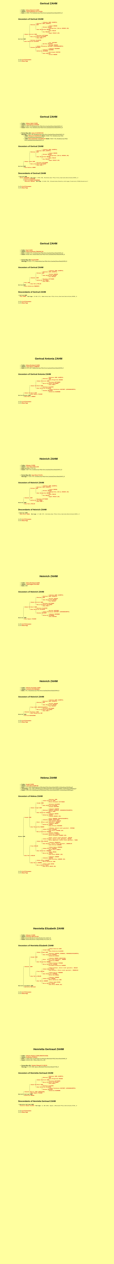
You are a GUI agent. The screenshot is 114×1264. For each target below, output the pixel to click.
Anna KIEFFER (46, 59)
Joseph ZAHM (30, 886)
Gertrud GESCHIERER (33, 778)
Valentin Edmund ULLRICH (39, 1209)
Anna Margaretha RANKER (37, 935)
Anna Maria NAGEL (37, 534)
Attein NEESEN (53, 61)
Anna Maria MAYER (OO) (49, 982)
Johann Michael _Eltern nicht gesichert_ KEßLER (57, 949)
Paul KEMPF (35, 291)
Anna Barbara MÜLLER (55, 928)
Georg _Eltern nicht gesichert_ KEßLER (60, 948)
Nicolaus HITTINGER (42, 38)
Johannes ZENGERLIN (54, 953)
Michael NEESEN (47, 28)
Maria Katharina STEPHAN (44, 940)
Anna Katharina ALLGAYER (34, 11)
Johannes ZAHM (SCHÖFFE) (50, 22)
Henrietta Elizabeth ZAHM (48, 1054)
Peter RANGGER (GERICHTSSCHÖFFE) (58, 925)
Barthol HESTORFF (48, 48)
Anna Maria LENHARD (36, 978)
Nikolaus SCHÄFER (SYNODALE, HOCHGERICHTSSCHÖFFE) (58, 915)
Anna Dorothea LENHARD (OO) (57, 973)
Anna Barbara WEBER (32, 141)
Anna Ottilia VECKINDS (55, 933)
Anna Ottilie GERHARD (55, 956)
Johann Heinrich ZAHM (32, 10)
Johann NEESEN (53, 27)
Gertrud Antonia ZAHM (48, 404)
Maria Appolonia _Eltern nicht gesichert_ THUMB (63, 950)
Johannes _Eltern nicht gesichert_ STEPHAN (61, 936)
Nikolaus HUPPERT (30, 203)
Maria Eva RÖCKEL (48, 966)
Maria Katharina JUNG (49, 976)
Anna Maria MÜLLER (36, 318)
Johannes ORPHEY (53, 930)
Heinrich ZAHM (49, 518)
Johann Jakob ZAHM (32, 140)
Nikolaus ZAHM (35, 25)
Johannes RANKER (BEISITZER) (51, 926)
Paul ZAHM (29, 282)
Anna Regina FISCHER (36, 443)
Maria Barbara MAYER (42, 981)
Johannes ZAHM (35, 311)
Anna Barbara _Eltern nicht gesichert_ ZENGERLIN (57, 955)
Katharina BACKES (48, 920)
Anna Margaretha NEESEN (43, 31)
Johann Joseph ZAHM (36, 912)
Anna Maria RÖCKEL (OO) (56, 968)
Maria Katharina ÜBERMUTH (34, 283)
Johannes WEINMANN (54, 54)
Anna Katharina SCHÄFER (43, 918)
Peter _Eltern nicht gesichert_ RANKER (48, 929)
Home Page (25, 67)
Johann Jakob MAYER (48, 979)
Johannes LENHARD (54, 971)
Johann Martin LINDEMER (50, 960)
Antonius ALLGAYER (36, 44)
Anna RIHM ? (40, 41)
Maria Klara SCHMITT (55, 962)
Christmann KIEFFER (54, 58)
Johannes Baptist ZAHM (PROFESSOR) (37, 1199)
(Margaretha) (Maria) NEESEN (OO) (59, 29)
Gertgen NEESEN (53, 49)
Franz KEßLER (34, 958)
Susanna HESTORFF (35, 52)
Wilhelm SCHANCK (53, 942)
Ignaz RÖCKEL (53, 965)
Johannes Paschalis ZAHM (33, 776)
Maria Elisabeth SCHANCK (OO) (57, 945)
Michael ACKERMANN (34, 152)
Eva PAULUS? (46, 34)
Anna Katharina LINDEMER (44, 963)
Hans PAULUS (52, 32)
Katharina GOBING (31, 1201)
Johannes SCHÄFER (54, 913)
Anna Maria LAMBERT (33, 412)
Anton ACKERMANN (37, 149)
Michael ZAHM (40, 305)
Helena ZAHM (48, 880)
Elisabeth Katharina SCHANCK (51, 943)
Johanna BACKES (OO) (55, 922)
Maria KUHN (52, 916)
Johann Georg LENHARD (43, 975)
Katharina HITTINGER (42, 314)
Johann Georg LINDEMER (55, 959)
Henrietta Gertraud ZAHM (48, 1193)
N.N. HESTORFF (53, 47)
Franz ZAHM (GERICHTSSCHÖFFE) (39, 798)
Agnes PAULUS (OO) (54, 35)
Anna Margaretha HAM (36, 805)
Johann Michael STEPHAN (50, 938)
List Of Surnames (26, 66)
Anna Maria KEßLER (32, 888)
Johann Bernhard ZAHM (33, 410)
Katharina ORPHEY (48, 932)
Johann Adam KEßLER (42, 952)
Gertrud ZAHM (48, 3)
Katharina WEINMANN (42, 57)
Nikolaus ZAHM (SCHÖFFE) (44, 24)
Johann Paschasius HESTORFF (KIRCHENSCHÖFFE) (50, 51)
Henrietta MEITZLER (32, 1062)
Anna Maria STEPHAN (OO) (56, 939)
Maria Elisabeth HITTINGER (38, 39)
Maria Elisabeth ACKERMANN (37, 155)
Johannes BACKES (53, 919)
